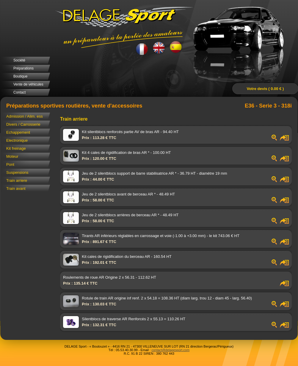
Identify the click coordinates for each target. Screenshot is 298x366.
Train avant (16, 188)
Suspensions (17, 172)
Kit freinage (16, 148)
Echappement (18, 132)
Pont (10, 164)
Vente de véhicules (28, 84)
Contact (19, 92)
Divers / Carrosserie (23, 124)
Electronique (17, 140)
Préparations (23, 68)
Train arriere (16, 180)
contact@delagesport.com (170, 350)
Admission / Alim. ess (24, 116)
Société (19, 60)
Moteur (12, 156)
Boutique (20, 76)
